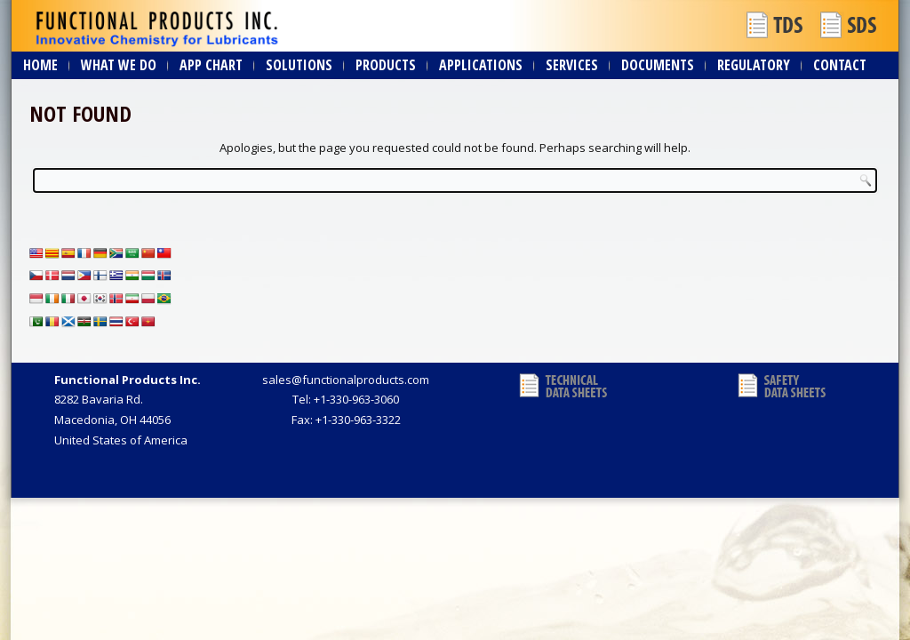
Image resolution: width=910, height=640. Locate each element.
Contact (839, 65)
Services (572, 65)
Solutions (299, 65)
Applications (481, 65)
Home (40, 65)
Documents (657, 65)
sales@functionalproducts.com (345, 380)
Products (385, 65)
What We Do (118, 65)
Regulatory (753, 65)
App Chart (211, 65)
